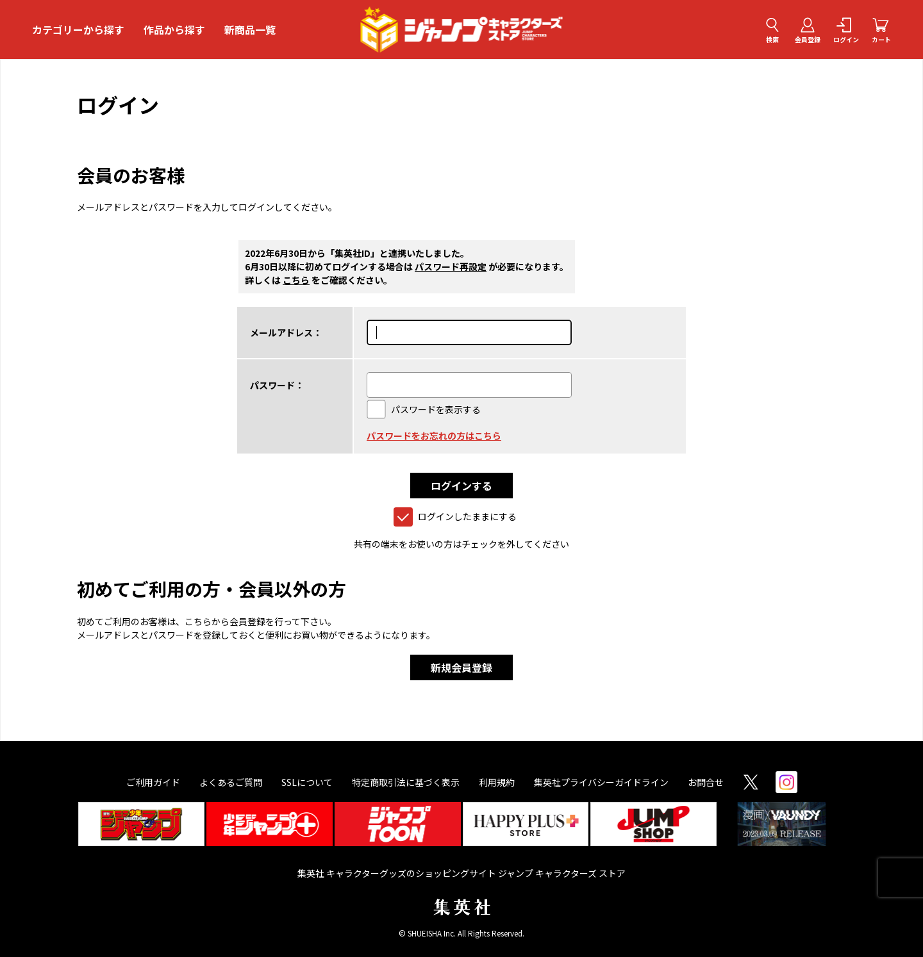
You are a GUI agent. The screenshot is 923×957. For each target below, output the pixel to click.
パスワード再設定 (450, 266)
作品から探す (174, 29)
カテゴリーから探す (78, 29)
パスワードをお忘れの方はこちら (434, 435)
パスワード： (277, 385)
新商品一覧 (250, 29)
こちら (296, 280)
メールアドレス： (286, 332)
